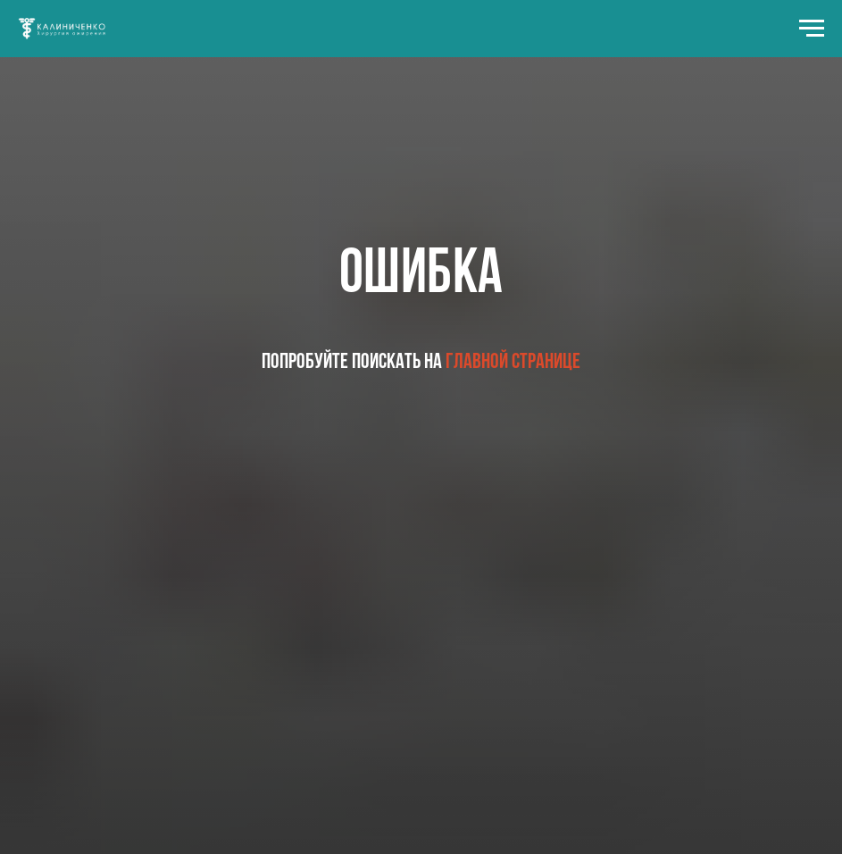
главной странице (513, 362)
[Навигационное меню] (811, 29)
